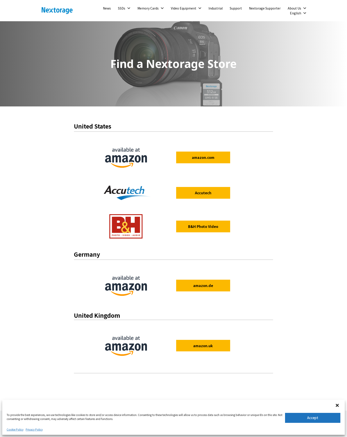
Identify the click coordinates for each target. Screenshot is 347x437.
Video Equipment (183, 8)
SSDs (121, 8)
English (295, 13)
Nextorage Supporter (265, 8)
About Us (294, 8)
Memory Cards (148, 8)
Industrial (215, 8)
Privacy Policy (34, 429)
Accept (312, 417)
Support (236, 8)
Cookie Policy (15, 429)
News (107, 8)
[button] (337, 405)
